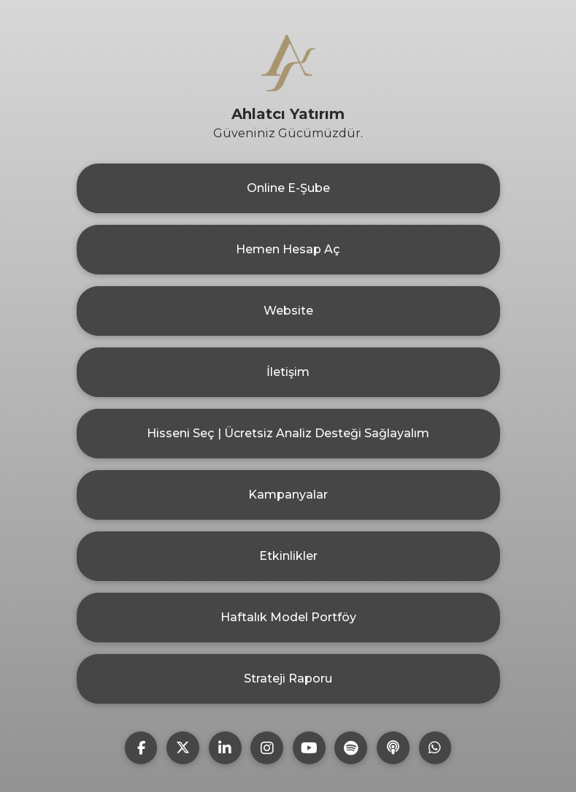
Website (288, 311)
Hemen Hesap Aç (288, 249)
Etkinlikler (288, 556)
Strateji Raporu (288, 678)
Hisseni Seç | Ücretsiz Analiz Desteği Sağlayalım (288, 433)
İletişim (288, 372)
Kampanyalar (288, 494)
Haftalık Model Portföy (288, 617)
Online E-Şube (288, 188)
